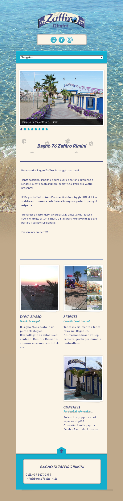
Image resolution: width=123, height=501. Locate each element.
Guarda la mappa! (30, 321)
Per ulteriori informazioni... (78, 411)
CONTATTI (72, 407)
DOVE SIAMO (31, 317)
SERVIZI (70, 317)
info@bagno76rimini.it (41, 478)
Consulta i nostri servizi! (77, 321)
